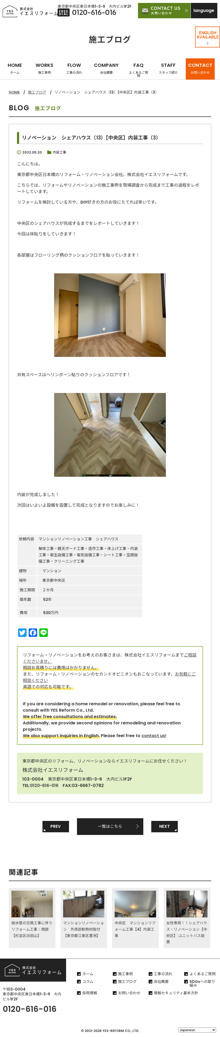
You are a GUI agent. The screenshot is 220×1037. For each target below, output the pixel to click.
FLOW (74, 68)
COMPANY (106, 68)
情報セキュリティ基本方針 (176, 993)
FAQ (138, 70)
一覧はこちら (110, 826)
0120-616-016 (44, 785)
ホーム (87, 974)
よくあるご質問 (202, 974)
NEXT (164, 826)
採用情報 (89, 993)
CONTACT (200, 68)
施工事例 (125, 974)
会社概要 (161, 982)
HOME (15, 68)
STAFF (168, 68)
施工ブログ (37, 92)
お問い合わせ (129, 993)
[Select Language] (197, 1029)
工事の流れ (163, 974)
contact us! (153, 735)
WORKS (44, 68)
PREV (55, 826)
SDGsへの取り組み (202, 984)
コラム (87, 982)
